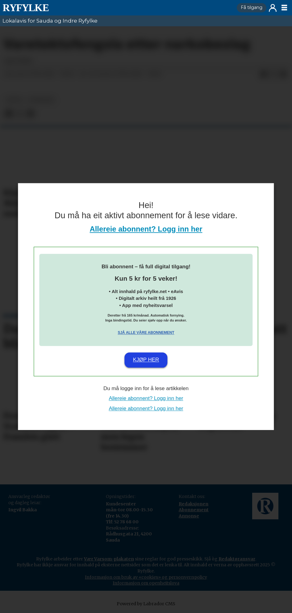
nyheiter (41, 100)
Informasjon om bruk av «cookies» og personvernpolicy (146, 577)
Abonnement (194, 510)
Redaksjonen (193, 504)
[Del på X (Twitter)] (273, 74)
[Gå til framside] (25, 7)
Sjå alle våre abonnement (146, 333)
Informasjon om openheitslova (146, 583)
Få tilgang (251, 7)
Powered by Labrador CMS (146, 604)
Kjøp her (146, 360)
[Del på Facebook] (263, 74)
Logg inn (273, 8)
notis (14, 100)
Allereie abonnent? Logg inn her (146, 229)
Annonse (189, 516)
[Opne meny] (284, 8)
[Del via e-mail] (283, 74)
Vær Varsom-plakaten (109, 559)
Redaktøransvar (237, 559)
